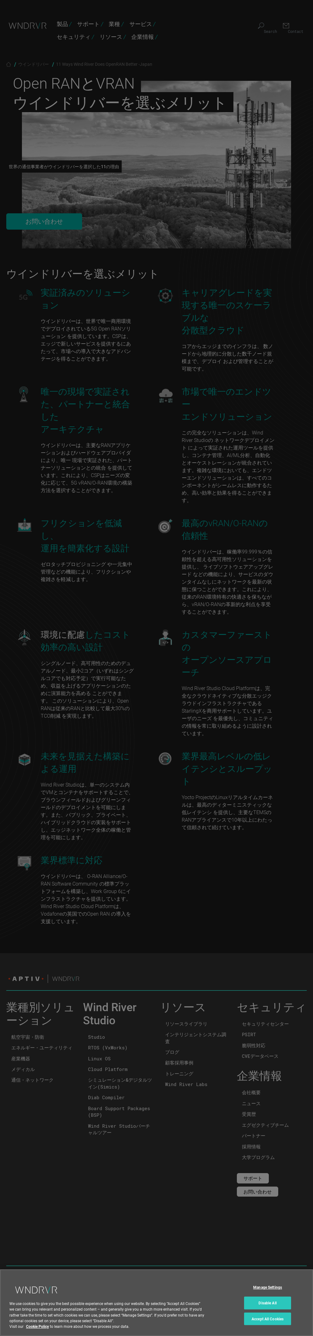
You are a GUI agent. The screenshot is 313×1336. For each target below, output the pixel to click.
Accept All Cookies (268, 1325)
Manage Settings (267, 1293)
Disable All (267, 1309)
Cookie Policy (37, 1332)
